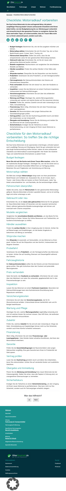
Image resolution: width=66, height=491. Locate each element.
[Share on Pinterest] (25, 40)
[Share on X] (30, 40)
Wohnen (8, 410)
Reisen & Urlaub (10, 438)
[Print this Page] (8, 40)
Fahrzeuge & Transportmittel (15, 422)
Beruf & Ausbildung (12, 430)
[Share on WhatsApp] (16, 40)
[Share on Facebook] (21, 40)
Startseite (9, 15)
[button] (33, 484)
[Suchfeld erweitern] (7, 11)
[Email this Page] (12, 40)
